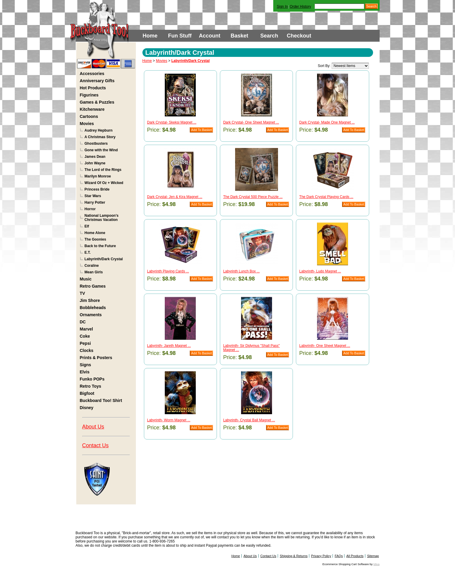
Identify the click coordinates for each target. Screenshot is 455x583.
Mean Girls (94, 272)
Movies (87, 123)
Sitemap (373, 556)
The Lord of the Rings (103, 170)
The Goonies (95, 239)
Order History (300, 6)
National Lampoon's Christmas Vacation (102, 217)
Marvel (86, 329)
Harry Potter (95, 202)
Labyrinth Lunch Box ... (241, 271)
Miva (376, 564)
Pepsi (85, 343)
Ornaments (91, 314)
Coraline (92, 266)
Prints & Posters (96, 357)
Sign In (282, 6)
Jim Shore (90, 300)
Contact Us (95, 445)
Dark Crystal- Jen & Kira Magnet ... (174, 197)
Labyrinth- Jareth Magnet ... (169, 346)
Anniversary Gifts (97, 80)
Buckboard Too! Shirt (101, 400)
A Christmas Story (100, 137)
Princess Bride (97, 189)
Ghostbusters (96, 143)
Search (269, 36)
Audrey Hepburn (99, 130)
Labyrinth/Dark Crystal (104, 259)
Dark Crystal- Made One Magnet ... (327, 122)
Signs (85, 364)
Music (86, 279)
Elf (87, 226)
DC (83, 321)
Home (149, 36)
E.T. (88, 252)
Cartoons (89, 116)
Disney (87, 407)
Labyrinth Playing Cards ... (168, 271)
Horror (90, 209)
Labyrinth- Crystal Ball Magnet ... (249, 420)
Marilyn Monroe (98, 176)
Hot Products (93, 87)
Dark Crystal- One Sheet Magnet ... (251, 122)
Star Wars (93, 196)
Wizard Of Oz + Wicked (104, 183)
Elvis (85, 372)
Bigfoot (87, 393)
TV (82, 293)
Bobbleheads (93, 307)
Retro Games (93, 286)
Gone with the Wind (101, 150)
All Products (355, 556)
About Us (93, 427)
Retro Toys (90, 386)
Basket (239, 36)
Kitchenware (92, 109)
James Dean (95, 157)
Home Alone (95, 233)
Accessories (92, 73)
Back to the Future (100, 246)
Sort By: (324, 66)
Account (209, 36)
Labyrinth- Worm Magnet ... (168, 420)
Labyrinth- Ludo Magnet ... (320, 271)
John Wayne (95, 163)
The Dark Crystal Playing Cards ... (326, 197)
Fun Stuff (180, 36)
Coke (85, 336)
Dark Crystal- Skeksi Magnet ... (171, 122)
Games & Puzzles (97, 102)
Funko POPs (92, 379)
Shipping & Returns (294, 556)
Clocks (87, 350)
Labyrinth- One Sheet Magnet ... (324, 346)
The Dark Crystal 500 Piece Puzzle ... (252, 197)
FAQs (339, 556)
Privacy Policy (321, 556)
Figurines (89, 95)
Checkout (299, 36)
